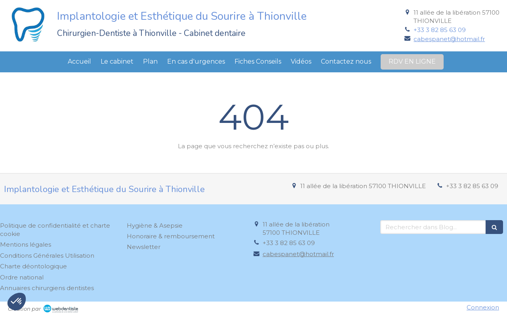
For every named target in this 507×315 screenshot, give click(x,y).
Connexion (483, 307)
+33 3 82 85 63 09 (440, 30)
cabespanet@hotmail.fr (449, 39)
